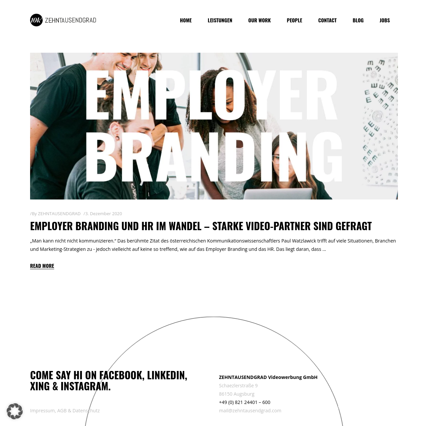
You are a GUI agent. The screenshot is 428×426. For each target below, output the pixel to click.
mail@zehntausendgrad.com (250, 410)
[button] (14, 411)
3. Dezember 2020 (103, 213)
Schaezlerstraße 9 (238, 385)
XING (40, 385)
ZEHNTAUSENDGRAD (59, 213)
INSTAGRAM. (86, 385)
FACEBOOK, (121, 374)
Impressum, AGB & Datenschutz (65, 410)
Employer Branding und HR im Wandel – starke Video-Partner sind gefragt (201, 225)
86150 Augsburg (236, 394)
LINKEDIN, (167, 374)
